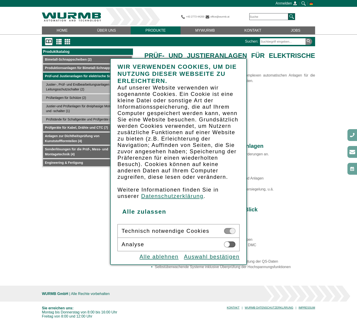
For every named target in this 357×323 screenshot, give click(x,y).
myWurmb (205, 30)
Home (62, 30)
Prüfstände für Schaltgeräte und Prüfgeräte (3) (79, 119)
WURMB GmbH (71, 17)
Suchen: (251, 41)
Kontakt (252, 30)
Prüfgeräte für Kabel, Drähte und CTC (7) (76, 127)
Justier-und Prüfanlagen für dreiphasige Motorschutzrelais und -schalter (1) (88, 108)
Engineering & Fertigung (64, 162)
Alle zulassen (144, 211)
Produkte (155, 30)
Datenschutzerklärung (172, 196)
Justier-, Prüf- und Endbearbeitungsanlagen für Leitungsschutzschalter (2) (80, 87)
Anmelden (286, 3)
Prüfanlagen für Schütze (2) (66, 98)
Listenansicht (59, 42)
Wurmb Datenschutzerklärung (269, 307)
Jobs (295, 30)
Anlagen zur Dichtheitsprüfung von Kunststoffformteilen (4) (72, 138)
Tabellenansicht (67, 42)
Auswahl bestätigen (212, 257)
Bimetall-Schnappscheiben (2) (68, 59)
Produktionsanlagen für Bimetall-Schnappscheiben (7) (87, 68)
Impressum (306, 307)
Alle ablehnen (159, 257)
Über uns (106, 30)
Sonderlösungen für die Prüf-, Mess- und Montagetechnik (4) (76, 151)
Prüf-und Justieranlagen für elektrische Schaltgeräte (87, 76)
